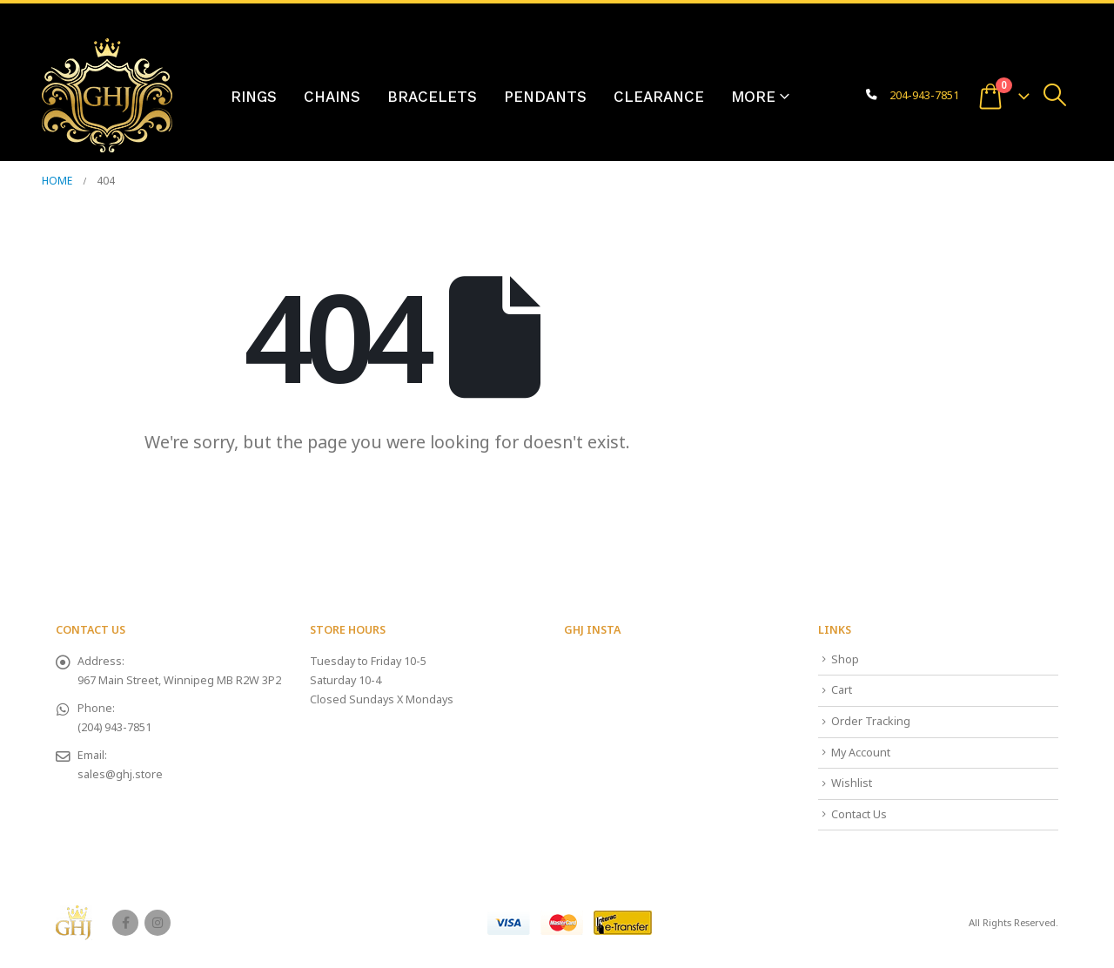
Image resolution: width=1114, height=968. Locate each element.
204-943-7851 (924, 95)
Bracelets (432, 96)
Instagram (157, 923)
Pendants (545, 96)
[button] (1055, 95)
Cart (841, 689)
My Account (860, 752)
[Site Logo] (107, 95)
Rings (254, 96)
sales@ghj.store (120, 774)
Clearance (659, 96)
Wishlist (851, 783)
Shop (845, 659)
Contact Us (859, 814)
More (753, 96)
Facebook (125, 923)
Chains (332, 96)
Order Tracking (870, 721)
